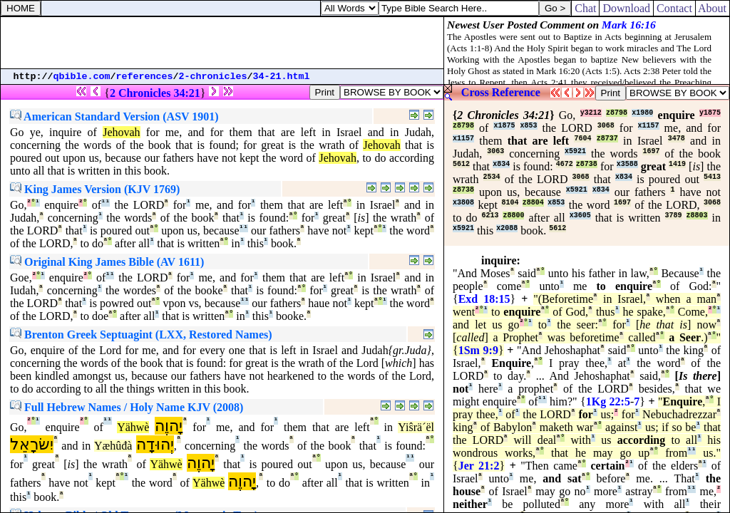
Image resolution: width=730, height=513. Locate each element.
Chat (585, 8)
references (144, 76)
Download (626, 8)
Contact (674, 8)
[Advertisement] (222, 42)
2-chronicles (213, 76)
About (712, 8)
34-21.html (281, 76)
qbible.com (81, 76)
